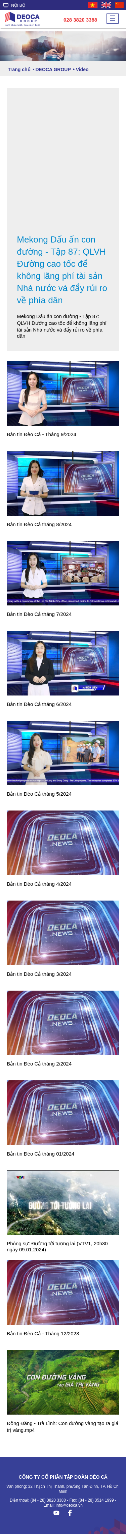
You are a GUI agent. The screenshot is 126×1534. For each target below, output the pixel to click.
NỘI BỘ (14, 5)
